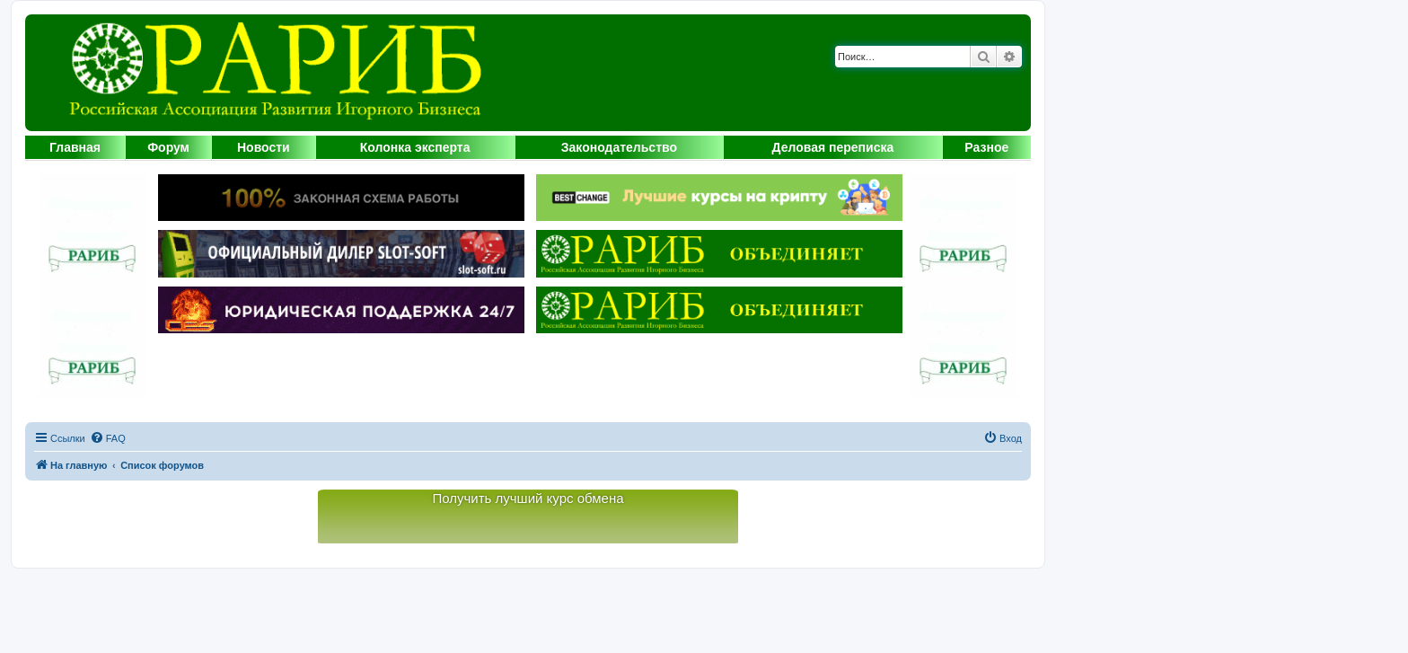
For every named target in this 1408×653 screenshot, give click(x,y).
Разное (986, 147)
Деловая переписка (833, 147)
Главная (75, 147)
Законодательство (619, 147)
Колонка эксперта (415, 147)
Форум (168, 147)
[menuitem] (108, 438)
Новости (263, 147)
